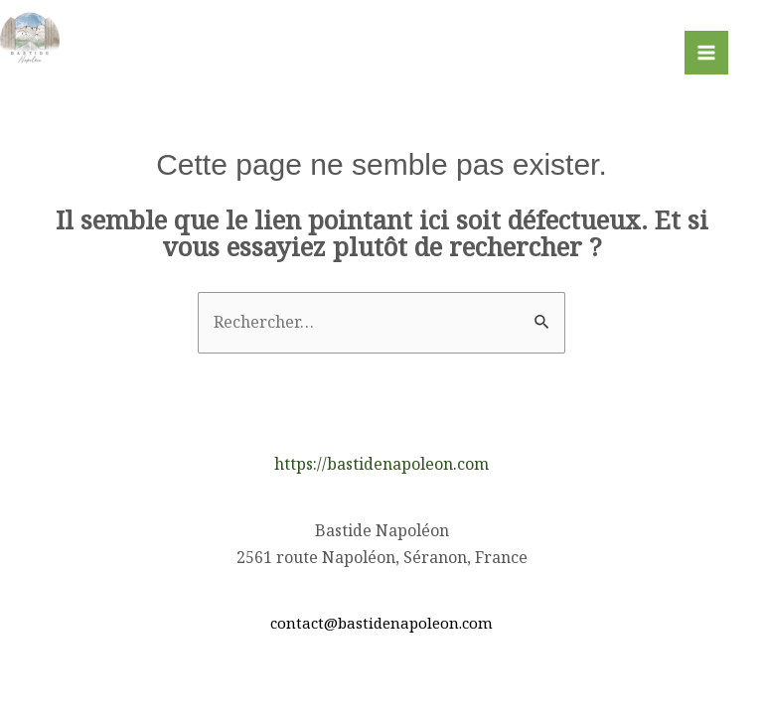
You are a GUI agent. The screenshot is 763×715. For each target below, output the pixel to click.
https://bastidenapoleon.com (381, 464)
